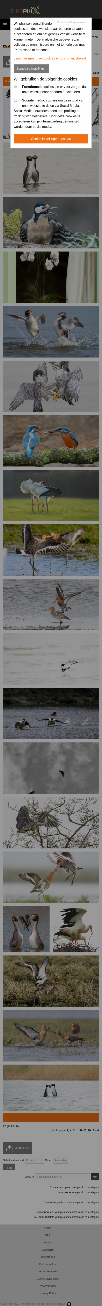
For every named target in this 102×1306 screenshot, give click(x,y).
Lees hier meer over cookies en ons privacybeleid (50, 58)
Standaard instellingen (31, 68)
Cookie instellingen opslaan (71, 22)
